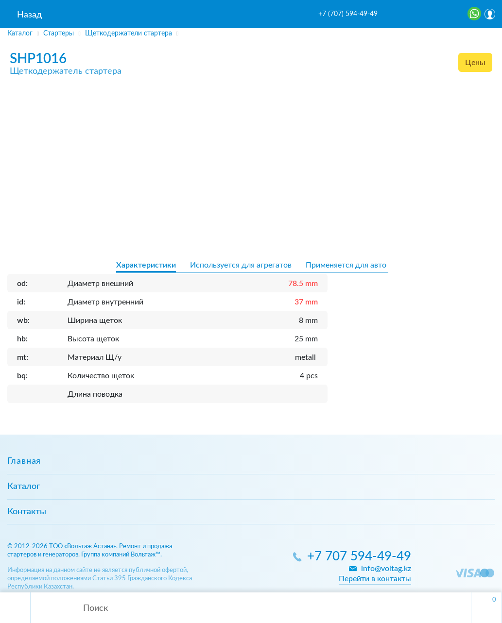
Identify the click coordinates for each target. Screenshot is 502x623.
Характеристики (146, 265)
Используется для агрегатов (241, 265)
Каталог (23, 486)
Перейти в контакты (375, 579)
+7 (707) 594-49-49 (348, 14)
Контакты (26, 511)
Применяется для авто (346, 265)
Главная (24, 461)
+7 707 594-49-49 (359, 557)
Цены (475, 63)
